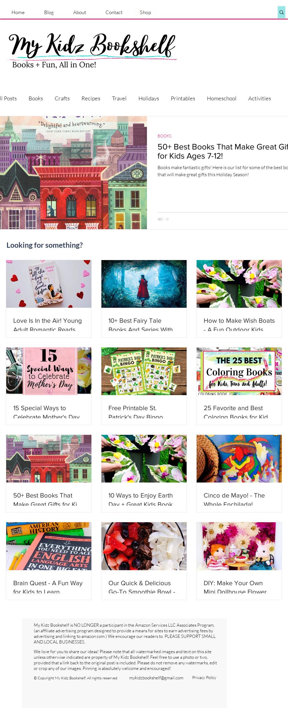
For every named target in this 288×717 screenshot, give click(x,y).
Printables (183, 98)
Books (36, 98)
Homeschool (222, 98)
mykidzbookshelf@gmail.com (156, 678)
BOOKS (164, 135)
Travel (119, 98)
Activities (259, 98)
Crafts (62, 98)
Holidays (148, 98)
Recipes (90, 98)
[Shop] (146, 12)
